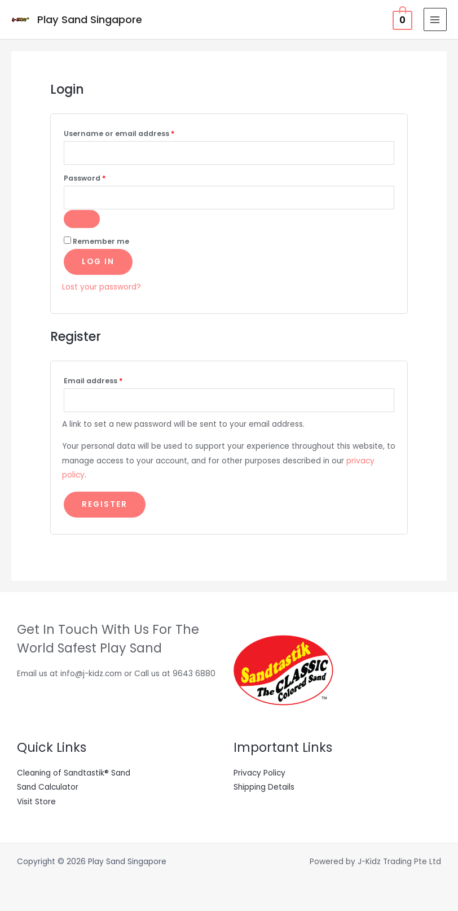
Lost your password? (101, 287)
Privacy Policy (259, 773)
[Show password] (82, 219)
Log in (98, 261)
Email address (110, 380)
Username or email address (136, 132)
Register (104, 504)
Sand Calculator (47, 787)
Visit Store (36, 801)
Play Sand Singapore (89, 19)
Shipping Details (264, 787)
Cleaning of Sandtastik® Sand (73, 773)
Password (101, 177)
